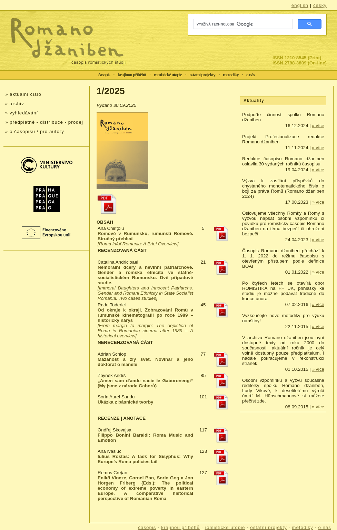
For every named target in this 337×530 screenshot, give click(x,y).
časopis (104, 74)
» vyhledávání (21, 112)
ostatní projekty (202, 74)
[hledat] (242, 24)
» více (318, 125)
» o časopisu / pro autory (34, 131)
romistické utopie (168, 74)
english (299, 5)
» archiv (14, 103)
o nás (250, 74)
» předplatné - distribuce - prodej (44, 122)
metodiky (230, 74)
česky (320, 5)
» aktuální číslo (23, 94)
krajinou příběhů (132, 74)
